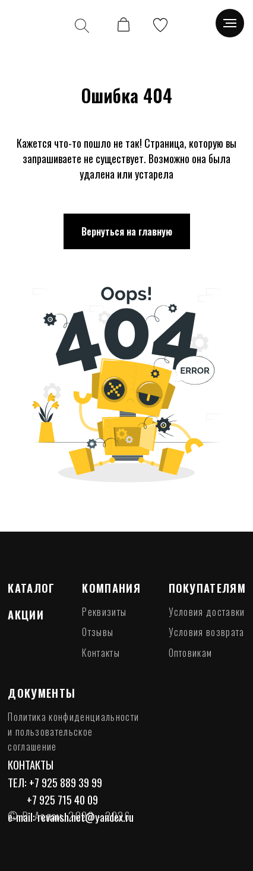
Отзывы (97, 632)
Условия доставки (207, 612)
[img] (31, 25)
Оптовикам (191, 653)
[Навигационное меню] (229, 23)
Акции (26, 614)
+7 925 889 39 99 (65, 782)
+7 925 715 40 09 (62, 799)
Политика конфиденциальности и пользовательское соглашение (73, 732)
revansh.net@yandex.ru (85, 817)
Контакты (101, 653)
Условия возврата (207, 632)
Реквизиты (104, 612)
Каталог (31, 588)
